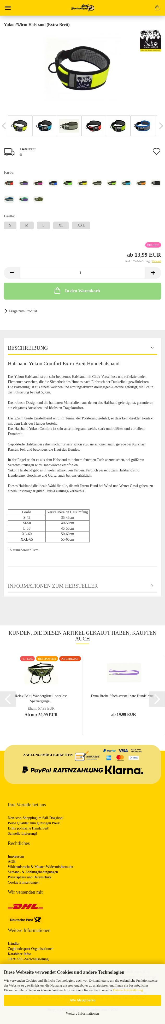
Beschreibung (28, 348)
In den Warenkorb (76, 290)
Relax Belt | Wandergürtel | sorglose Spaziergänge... (41, 698)
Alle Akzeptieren (82, 1000)
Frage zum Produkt (23, 311)
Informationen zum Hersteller (53, 586)
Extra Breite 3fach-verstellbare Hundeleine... (123, 696)
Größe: (9, 216)
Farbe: (9, 172)
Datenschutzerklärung (128, 990)
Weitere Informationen (82, 1013)
